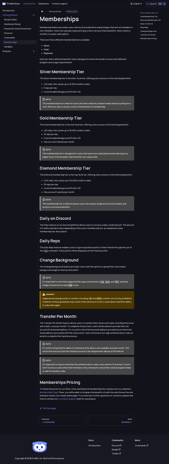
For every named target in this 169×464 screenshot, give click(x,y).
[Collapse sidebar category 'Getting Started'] (33, 15)
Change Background (148, 31)
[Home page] (42, 11)
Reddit (116, 449)
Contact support (60, 3)
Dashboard (43, 3)
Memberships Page (49, 392)
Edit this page (48, 408)
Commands (141, 445)
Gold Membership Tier (149, 16)
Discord (116, 445)
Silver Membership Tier (149, 13)
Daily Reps (144, 27)
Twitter (116, 453)
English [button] (135, 3)
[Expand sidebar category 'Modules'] (33, 51)
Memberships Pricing (148, 38)
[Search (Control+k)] (156, 3)
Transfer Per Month (148, 35)
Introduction (29, 3)
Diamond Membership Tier (150, 20)
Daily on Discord (146, 24)
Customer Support (67, 398)
